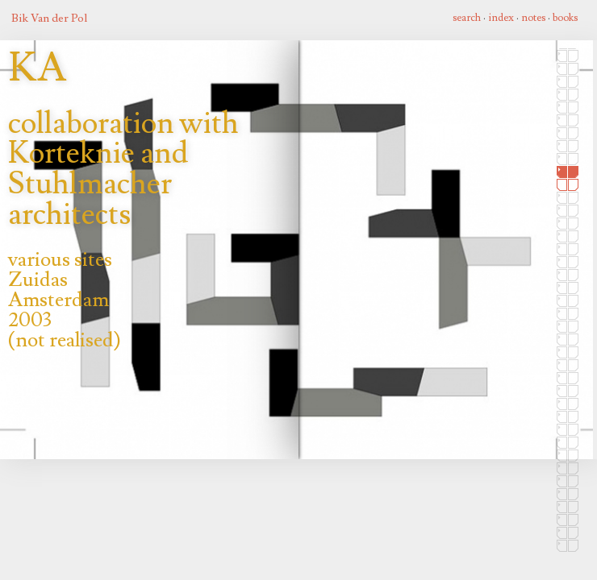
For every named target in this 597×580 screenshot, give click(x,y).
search (467, 17)
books (565, 17)
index (501, 17)
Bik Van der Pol (49, 18)
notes (533, 17)
